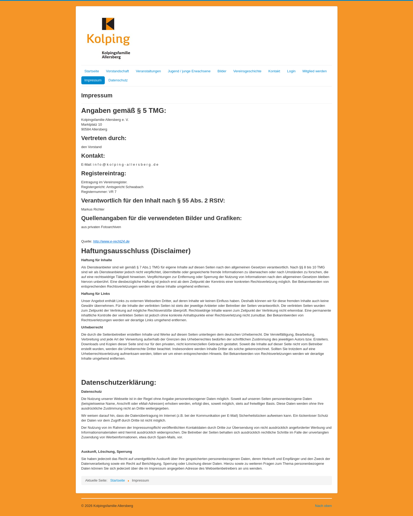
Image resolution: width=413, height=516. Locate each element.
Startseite (92, 71)
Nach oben (323, 506)
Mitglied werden (315, 71)
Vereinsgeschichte (247, 71)
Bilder (222, 71)
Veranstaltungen (148, 71)
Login (291, 71)
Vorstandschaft (117, 71)
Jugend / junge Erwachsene (189, 71)
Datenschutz (118, 80)
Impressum (93, 80)
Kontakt (274, 71)
